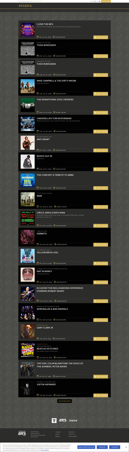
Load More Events (64, 401)
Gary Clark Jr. (45, 328)
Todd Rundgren (46, 45)
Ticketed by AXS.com (63, 12)
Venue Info (71, 432)
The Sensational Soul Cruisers (55, 99)
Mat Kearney (44, 271)
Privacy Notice (45, 450)
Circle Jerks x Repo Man (51, 212)
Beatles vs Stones (47, 349)
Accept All (115, 447)
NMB (39, 196)
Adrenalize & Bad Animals (52, 309)
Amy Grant (43, 139)
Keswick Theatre (25, 6)
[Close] (126, 447)
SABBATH (42, 233)
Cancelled (100, 244)
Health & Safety (72, 436)
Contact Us (71, 434)
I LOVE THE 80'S (45, 24)
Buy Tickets (37, 1)
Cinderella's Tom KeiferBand (54, 118)
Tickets (57, 434)
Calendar (58, 432)
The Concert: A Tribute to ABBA (55, 175)
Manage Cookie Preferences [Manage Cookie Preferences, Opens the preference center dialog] (86, 447)
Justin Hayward (46, 384)
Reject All (102, 447)
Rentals (57, 436)
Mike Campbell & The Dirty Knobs (56, 80)
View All (108, 12)
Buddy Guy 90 (44, 156)
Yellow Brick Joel (47, 252)
